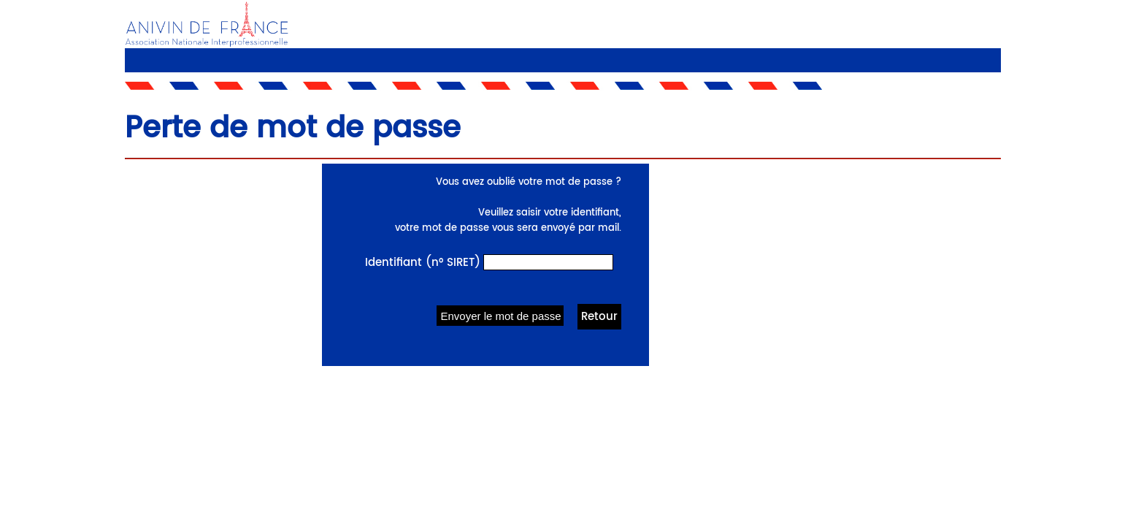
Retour (599, 317)
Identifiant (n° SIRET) (422, 263)
